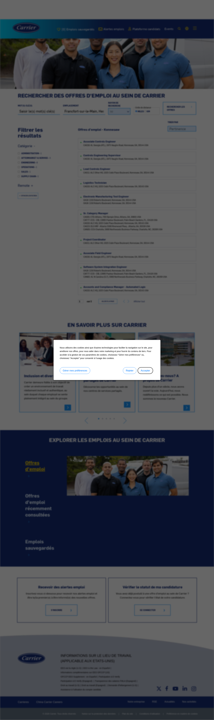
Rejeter (130, 370)
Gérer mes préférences (75, 370)
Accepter (145, 370)
